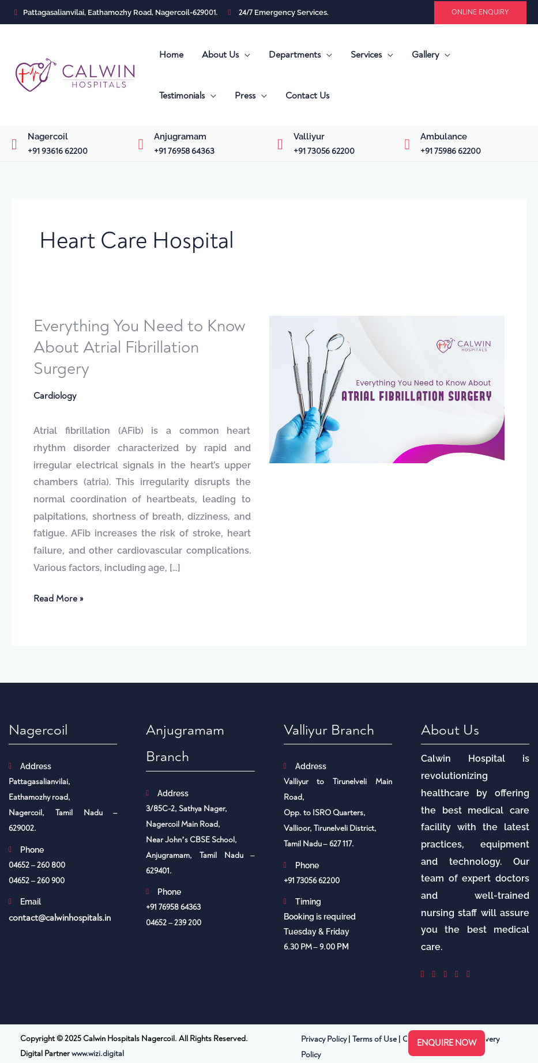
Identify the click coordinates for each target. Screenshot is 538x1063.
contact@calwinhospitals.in (60, 918)
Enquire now (446, 1043)
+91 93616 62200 (58, 151)
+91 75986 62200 (450, 151)
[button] (480, 12)
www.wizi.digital (98, 1054)
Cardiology (54, 396)
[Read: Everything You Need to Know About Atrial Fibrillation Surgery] (387, 389)
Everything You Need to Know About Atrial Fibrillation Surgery (141, 347)
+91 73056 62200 (324, 151)
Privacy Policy (324, 1040)
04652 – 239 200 (173, 923)
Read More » (58, 598)
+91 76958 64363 (184, 151)
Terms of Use (374, 1040)
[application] (244, 54)
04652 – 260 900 (37, 881)
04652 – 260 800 (37, 866)
